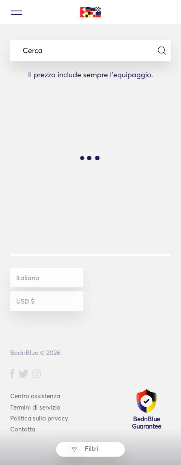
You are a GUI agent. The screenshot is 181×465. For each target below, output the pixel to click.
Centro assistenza (35, 396)
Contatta (22, 429)
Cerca (94, 50)
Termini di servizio (35, 407)
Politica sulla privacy (39, 418)
